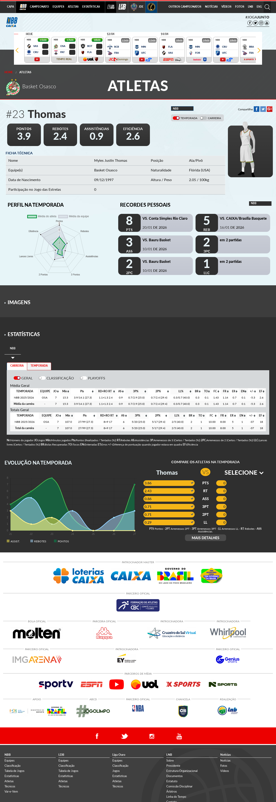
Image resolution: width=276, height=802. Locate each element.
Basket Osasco (105, 170)
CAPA (10, 6)
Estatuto (171, 781)
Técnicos (9, 786)
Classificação (12, 765)
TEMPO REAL (64, 59)
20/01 (154, 227)
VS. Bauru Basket (156, 240)
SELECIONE (244, 472)
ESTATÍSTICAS (91, 6)
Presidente (173, 765)
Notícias (225, 760)
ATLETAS (73, 6)
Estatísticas (11, 776)
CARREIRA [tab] (17, 365)
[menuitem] (39, 7)
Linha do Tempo (176, 796)
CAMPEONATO (39, 6)
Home (8, 72)
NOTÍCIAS (211, 6)
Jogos (116, 771)
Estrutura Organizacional (182, 771)
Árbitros (171, 791)
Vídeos (224, 771)
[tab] (12, 348)
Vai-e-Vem (11, 791)
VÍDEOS (226, 6)
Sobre (170, 760)
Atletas (25, 72)
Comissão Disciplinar (179, 786)
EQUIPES (58, 6)
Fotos (223, 765)
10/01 (154, 249)
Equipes (9, 760)
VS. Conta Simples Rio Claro (164, 218)
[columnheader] (55, 391)
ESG (259, 6)
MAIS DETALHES (205, 538)
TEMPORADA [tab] (39, 365)
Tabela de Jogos (14, 771)
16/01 (232, 227)
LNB (250, 6)
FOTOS (239, 6)
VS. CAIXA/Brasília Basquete (243, 218)
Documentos (174, 776)
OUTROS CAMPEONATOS (185, 6)
